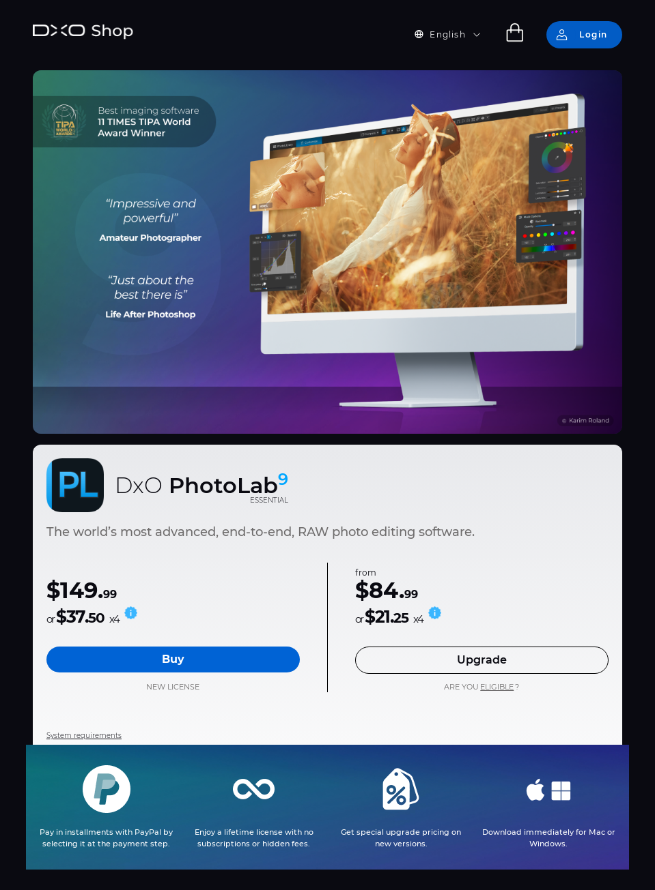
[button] (456, 35)
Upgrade (482, 659)
